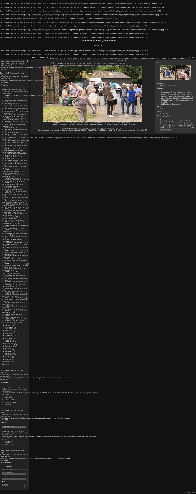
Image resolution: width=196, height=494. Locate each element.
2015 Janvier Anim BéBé (13, 228)
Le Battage (9, 218)
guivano (8, 358)
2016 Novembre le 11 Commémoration (10, 187)
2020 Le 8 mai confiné (12, 132)
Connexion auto (8, 482)
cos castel (9, 338)
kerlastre (8, 351)
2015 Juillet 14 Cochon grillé (14, 220)
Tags (6, 439)
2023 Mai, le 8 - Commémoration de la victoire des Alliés (15, 109)
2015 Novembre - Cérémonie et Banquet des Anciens (13, 211)
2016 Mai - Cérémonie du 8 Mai (15, 207)
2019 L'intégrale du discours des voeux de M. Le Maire (14, 154)
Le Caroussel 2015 (12, 217)
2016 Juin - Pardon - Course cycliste (16, 197)
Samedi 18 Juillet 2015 (168, 85)
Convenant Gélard (12, 335)
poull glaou (9, 343)
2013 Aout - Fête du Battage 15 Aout (16, 281)
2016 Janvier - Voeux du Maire (15, 209)
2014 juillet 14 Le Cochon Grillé (15, 251)
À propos (7, 442)
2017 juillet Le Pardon (12, 178)
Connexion (8, 466)
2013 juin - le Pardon (11, 291)
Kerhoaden (9, 332)
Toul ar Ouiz (9, 328)
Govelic (8, 333)
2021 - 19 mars (9, 127)
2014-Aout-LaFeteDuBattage (15, 242)
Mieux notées (9, 397)
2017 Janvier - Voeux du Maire (15, 181)
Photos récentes (10, 399)
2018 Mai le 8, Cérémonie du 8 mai (16, 163)
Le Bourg (9, 325)
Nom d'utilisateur (7, 472)
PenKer (8, 330)
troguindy (9, 340)
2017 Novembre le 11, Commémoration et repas (10, 170)
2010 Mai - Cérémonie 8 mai (14, 319)
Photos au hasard (10, 402)
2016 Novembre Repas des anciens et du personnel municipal (15, 183)
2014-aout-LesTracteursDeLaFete (17, 244)
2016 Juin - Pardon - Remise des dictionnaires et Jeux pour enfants (14, 201)
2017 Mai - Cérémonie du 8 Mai (15, 179)
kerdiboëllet (9, 354)
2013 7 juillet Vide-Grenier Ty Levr (16, 288)
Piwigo (194, 492)
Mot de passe (6, 477)
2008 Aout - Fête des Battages (14, 320)
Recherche (8, 441)
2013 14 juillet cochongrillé (13, 285)
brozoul (8, 361)
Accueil (33, 58)
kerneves (9, 350)
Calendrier (8, 404)
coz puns (8, 359)
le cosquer (9, 346)
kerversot (9, 348)
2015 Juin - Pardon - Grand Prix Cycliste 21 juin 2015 (13, 222)
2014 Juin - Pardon (11, 259)
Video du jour (10, 286)
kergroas (8, 353)
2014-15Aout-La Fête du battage (15, 236)
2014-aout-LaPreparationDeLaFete (17, 247)
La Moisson (9, 215)
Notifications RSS (10, 444)
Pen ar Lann (10, 327)
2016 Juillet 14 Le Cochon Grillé (15, 194)
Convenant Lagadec (12, 337)
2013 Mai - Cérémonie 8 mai (14, 293)
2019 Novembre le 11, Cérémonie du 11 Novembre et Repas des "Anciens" (15, 141)
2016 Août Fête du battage (13, 189)
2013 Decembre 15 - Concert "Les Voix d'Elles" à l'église (14, 272)
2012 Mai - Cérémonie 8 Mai (14, 309)
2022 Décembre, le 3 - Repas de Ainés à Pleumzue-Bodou (14, 118)
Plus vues (8, 396)
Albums (4, 85)
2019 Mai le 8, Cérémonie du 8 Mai (16, 145)
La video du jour (11, 173)
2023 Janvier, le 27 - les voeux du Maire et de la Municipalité (14, 115)
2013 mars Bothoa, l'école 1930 (15, 298)
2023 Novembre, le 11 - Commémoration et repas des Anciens (14, 104)
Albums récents (10, 401)
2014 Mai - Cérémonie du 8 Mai (15, 264)
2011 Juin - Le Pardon (12, 317)
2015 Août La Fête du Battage (14, 213)
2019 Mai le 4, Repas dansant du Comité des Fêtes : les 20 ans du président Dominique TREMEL (14, 150)
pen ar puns (9, 345)
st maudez (9, 341)
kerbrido (8, 356)
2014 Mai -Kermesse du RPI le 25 (16, 260)
